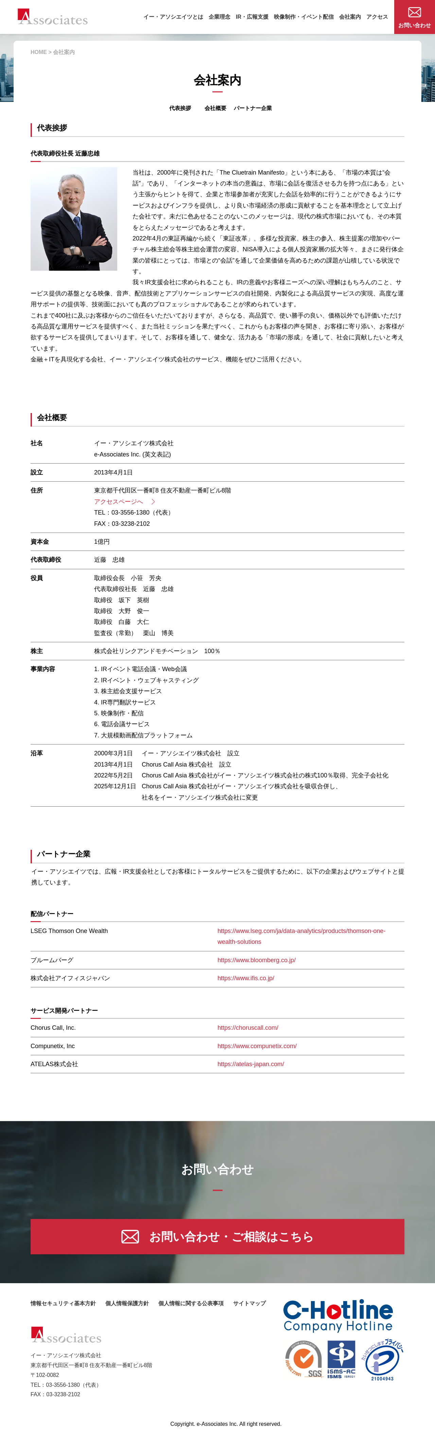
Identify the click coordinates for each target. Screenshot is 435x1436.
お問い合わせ (414, 17)
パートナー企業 (253, 108)
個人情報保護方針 (127, 1303)
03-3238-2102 (63, 1394)
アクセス (377, 17)
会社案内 (350, 17)
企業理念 (219, 17)
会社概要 (215, 108)
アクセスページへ (124, 501)
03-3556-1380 (63, 1385)
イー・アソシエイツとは (173, 17)
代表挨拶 (180, 108)
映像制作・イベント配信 (304, 17)
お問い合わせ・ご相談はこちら (217, 1236)
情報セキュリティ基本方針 (63, 1303)
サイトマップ (249, 1303)
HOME (39, 52)
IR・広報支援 (252, 17)
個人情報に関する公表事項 (191, 1303)
